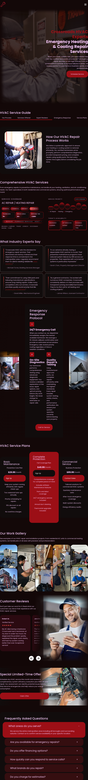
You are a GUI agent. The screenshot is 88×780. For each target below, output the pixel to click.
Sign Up (9, 478)
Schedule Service (77, 74)
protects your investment (15, 289)
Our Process (6, 118)
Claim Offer (24, 696)
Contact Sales (70, 478)
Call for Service (44, 427)
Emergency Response (62, 118)
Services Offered (24, 118)
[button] (31, 658)
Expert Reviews (42, 118)
